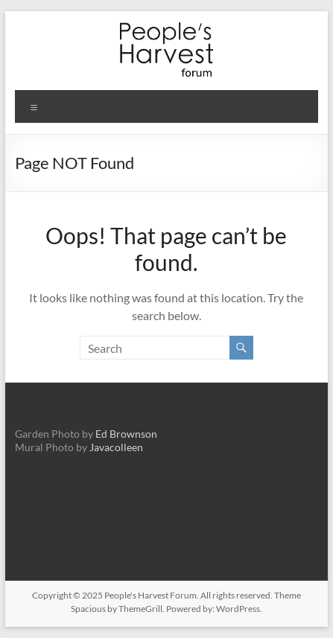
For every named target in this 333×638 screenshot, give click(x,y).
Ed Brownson (126, 433)
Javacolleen (116, 447)
